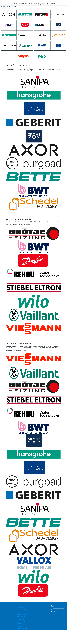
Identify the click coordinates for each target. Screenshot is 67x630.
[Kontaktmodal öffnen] (60, 1)
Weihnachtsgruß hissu (21, 604)
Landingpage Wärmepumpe (22, 617)
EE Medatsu (19, 605)
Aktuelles (19, 612)
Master (35, 605)
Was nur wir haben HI (21, 616)
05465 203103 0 (55, 609)
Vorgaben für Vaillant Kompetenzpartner (25, 611)
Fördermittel (19, 623)
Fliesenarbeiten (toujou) (22, 614)
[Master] (3, 6)
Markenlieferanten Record (22, 628)
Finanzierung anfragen (21, 621)
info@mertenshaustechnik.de (58, 608)
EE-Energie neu (20, 607)
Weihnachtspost (20, 619)
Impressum (19, 626)
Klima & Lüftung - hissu (21, 609)
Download (19, 624)
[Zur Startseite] (7, 2)
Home (35, 604)
